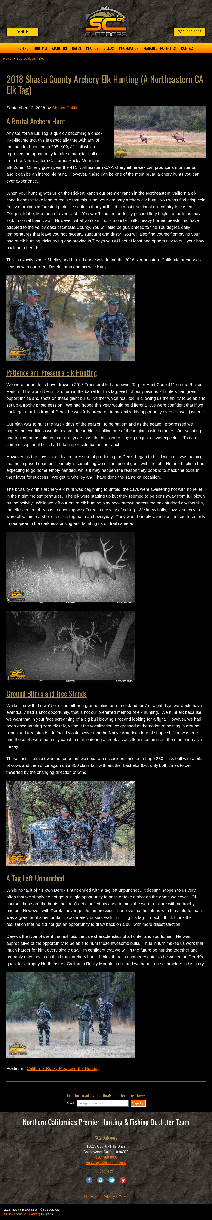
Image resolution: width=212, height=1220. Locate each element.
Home (7, 58)
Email (70, 1103)
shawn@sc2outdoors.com (106, 1163)
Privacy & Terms (116, 1197)
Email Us (22, 32)
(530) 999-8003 (189, 32)
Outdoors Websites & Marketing (22, 1214)
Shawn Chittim (66, 108)
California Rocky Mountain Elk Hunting (63, 1068)
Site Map (90, 1197)
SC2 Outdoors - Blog (30, 58)
